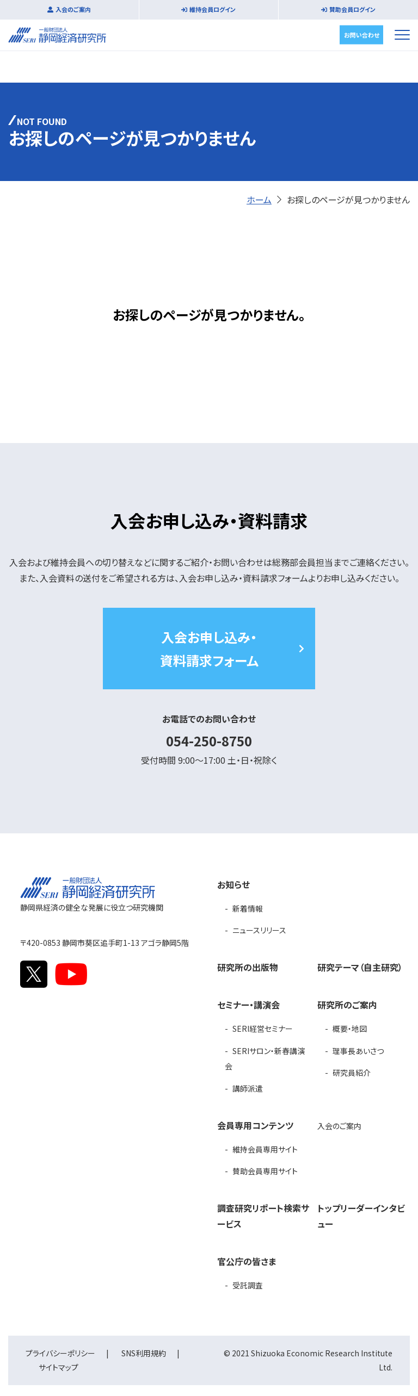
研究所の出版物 (247, 967)
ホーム (259, 199)
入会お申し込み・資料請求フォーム (209, 648)
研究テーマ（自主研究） (360, 967)
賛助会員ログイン (352, 9)
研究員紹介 (352, 1072)
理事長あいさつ (358, 1050)
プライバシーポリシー (60, 1353)
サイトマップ (58, 1367)
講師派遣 (247, 1088)
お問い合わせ (361, 34)
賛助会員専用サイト (265, 1171)
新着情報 (247, 908)
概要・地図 (350, 1028)
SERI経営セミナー (262, 1028)
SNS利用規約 (143, 1353)
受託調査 (247, 1285)
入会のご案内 (73, 9)
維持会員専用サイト (265, 1149)
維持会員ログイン (212, 9)
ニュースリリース (259, 930)
